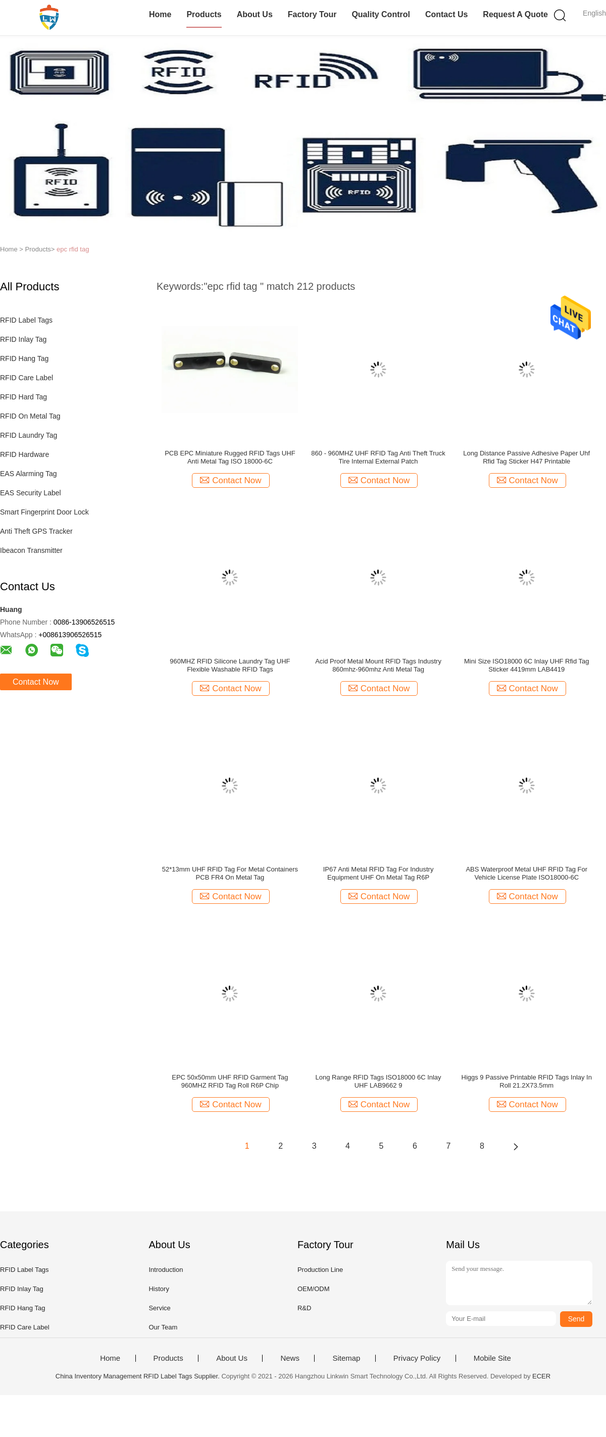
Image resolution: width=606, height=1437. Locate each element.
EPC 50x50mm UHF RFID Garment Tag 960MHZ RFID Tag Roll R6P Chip (230, 1081)
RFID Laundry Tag (28, 435)
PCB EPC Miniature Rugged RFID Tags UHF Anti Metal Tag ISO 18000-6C (230, 457)
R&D (304, 1308)
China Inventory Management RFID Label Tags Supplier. (139, 1376)
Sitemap (346, 1358)
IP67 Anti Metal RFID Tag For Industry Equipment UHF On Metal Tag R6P (378, 873)
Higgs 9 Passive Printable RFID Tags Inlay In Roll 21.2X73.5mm (527, 1081)
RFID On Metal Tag (30, 416)
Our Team (162, 1327)
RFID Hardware (24, 454)
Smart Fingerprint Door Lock (44, 512)
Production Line (320, 1269)
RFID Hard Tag (23, 397)
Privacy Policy (416, 1358)
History (158, 1289)
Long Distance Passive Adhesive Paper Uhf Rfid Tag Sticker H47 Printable (526, 457)
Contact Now (36, 682)
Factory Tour (312, 14)
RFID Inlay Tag (23, 339)
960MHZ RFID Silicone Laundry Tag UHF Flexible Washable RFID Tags (230, 665)
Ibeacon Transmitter (31, 550)
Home (160, 14)
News (289, 1358)
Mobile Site (492, 1358)
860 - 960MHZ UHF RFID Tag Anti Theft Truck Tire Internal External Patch (378, 457)
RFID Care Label (26, 378)
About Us (255, 14)
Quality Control (380, 14)
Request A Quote (515, 14)
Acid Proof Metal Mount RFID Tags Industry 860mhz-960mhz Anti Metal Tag (378, 665)
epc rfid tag (73, 249)
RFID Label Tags (26, 320)
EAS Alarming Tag (28, 474)
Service (159, 1308)
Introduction (165, 1269)
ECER (541, 1376)
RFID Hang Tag (24, 358)
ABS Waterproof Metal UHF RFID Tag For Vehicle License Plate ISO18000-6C (526, 873)
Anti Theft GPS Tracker (36, 531)
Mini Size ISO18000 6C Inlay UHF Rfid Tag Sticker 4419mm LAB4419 (526, 665)
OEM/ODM (313, 1289)
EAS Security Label (30, 493)
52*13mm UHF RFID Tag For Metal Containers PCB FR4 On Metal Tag (230, 873)
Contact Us (446, 14)
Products (203, 14)
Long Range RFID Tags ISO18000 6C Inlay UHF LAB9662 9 (378, 1081)
